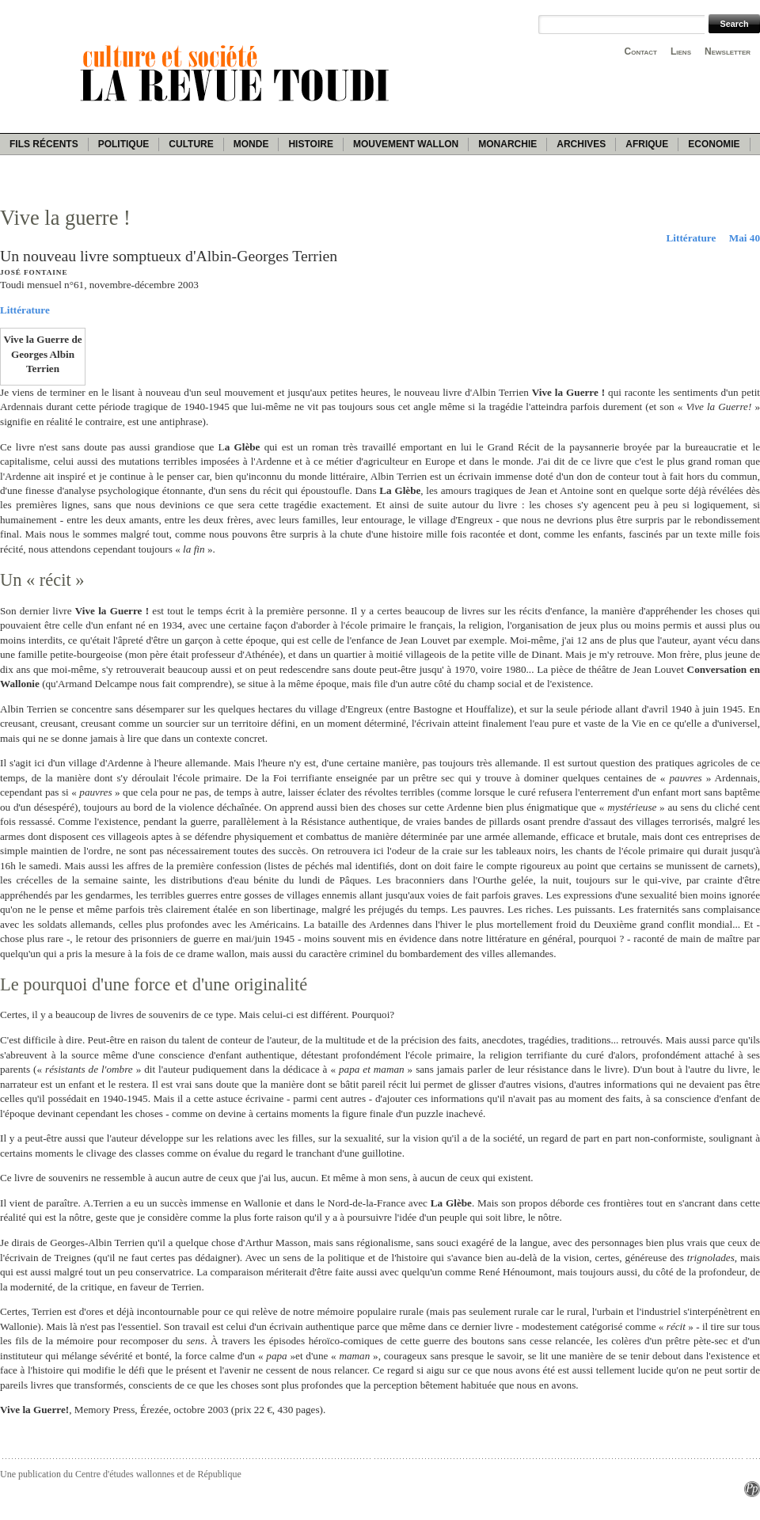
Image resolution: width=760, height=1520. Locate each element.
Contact (641, 51)
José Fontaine (33, 272)
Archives (581, 144)
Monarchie (507, 144)
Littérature (691, 238)
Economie (713, 144)
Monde (251, 144)
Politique (124, 144)
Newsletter (727, 51)
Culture (191, 144)
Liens (681, 51)
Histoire (310, 144)
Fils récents (44, 144)
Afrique (646, 144)
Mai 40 (744, 238)
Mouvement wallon (405, 144)
